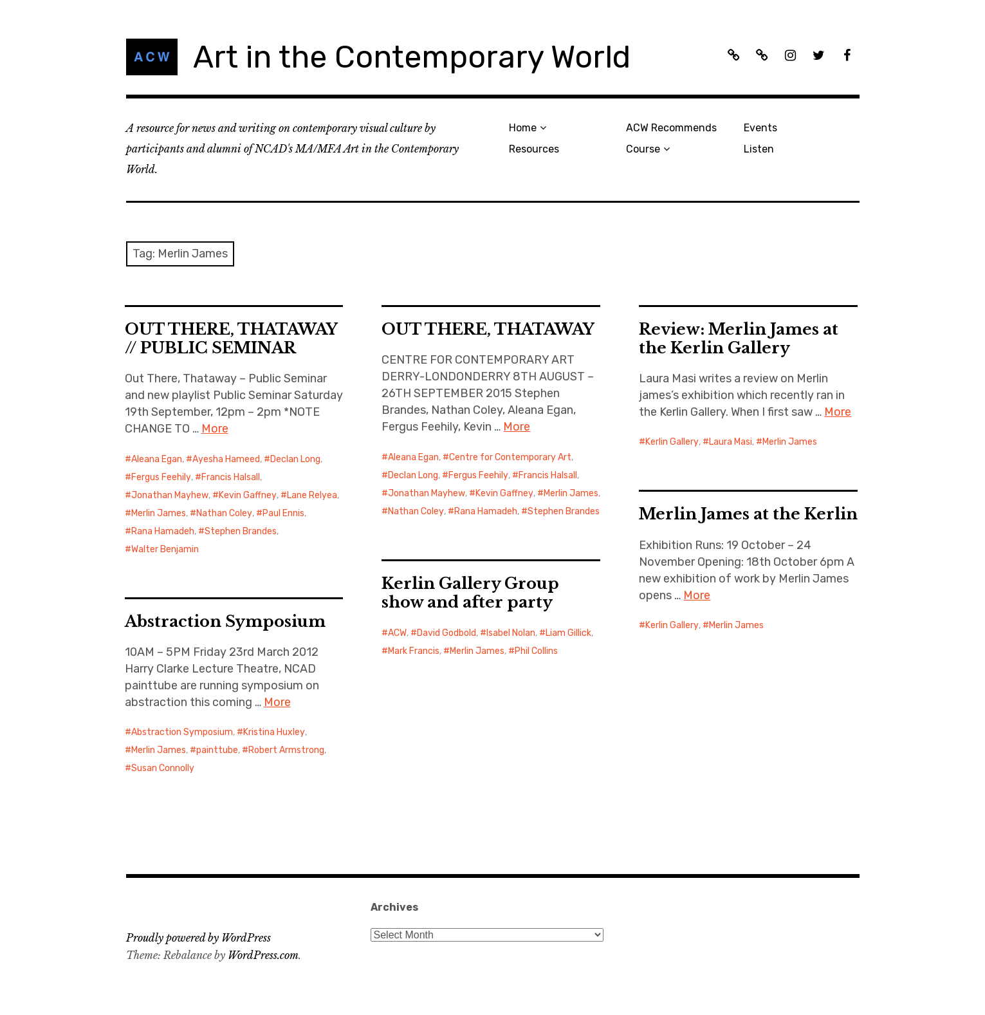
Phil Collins (536, 651)
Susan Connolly (162, 768)
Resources (534, 149)
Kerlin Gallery (672, 441)
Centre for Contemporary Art (510, 457)
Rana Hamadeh (162, 531)
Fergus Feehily (161, 477)
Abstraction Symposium (225, 621)
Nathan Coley (224, 513)
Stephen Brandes (241, 531)
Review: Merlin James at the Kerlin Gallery (738, 338)
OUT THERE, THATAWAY (488, 329)
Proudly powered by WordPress (198, 937)
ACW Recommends (671, 128)
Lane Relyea (312, 495)
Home (523, 128)
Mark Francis (413, 651)
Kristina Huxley (274, 732)
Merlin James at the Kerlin (748, 514)
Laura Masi (730, 441)
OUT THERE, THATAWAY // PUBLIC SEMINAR (231, 338)
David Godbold (446, 633)
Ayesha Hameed (226, 459)
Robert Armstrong (286, 750)
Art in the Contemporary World (412, 57)
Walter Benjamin (165, 549)
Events (760, 128)
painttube (217, 750)
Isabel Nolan (510, 633)
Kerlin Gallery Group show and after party (470, 592)
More (214, 429)
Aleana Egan (156, 459)
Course (643, 149)
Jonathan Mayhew (169, 495)
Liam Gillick (568, 633)
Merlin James (158, 513)
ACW (397, 633)
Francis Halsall (230, 477)
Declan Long (295, 459)
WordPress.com (263, 955)
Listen (759, 149)
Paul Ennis (283, 513)
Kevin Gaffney (248, 495)
